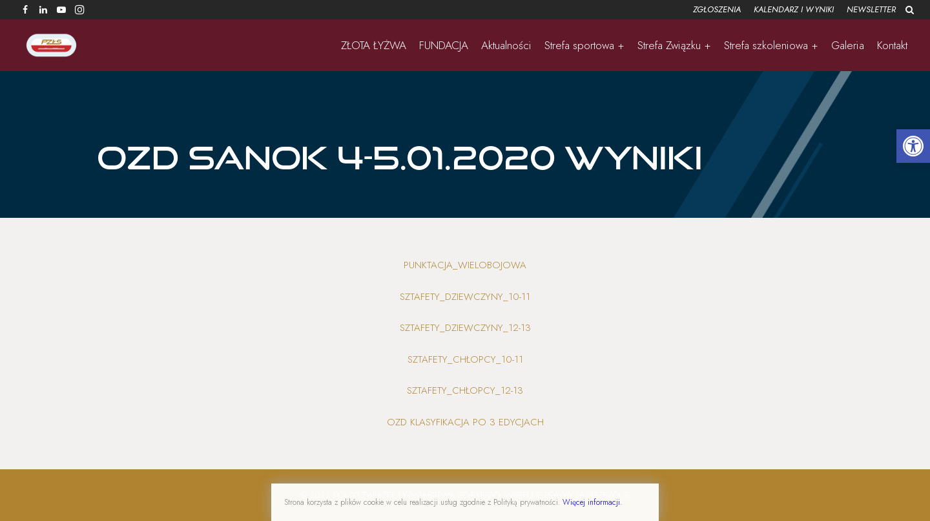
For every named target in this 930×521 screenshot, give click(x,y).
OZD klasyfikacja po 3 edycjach (465, 422)
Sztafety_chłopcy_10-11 (465, 359)
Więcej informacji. (592, 502)
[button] (913, 146)
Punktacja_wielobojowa (465, 265)
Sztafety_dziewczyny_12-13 (465, 328)
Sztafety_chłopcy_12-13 (465, 390)
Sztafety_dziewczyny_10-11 (465, 297)
